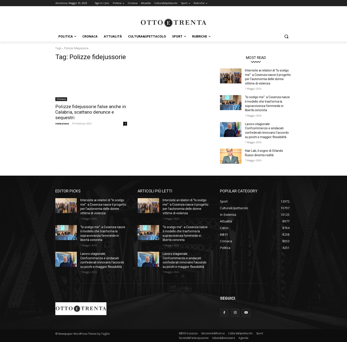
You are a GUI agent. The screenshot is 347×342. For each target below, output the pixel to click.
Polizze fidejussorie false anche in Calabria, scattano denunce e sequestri (90, 112)
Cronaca (61, 99)
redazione (62, 123)
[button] (286, 36)
